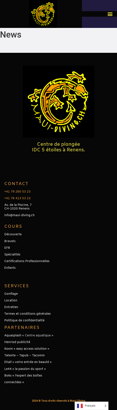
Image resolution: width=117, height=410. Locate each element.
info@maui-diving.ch (19, 215)
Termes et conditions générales (27, 314)
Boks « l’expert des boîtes (23, 376)
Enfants (10, 268)
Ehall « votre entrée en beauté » (28, 362)
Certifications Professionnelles (26, 261)
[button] (110, 14)
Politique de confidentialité (24, 321)
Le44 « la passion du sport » (25, 369)
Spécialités (12, 255)
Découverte (13, 234)
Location (10, 301)
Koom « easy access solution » (26, 349)
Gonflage (11, 294)
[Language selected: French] (91, 406)
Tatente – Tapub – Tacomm (24, 356)
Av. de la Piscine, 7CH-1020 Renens (18, 207)
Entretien (11, 307)
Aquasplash (12, 336)
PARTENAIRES (22, 328)
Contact (16, 184)
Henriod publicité (17, 342)
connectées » (14, 382)
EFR (7, 248)
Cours (13, 226)
